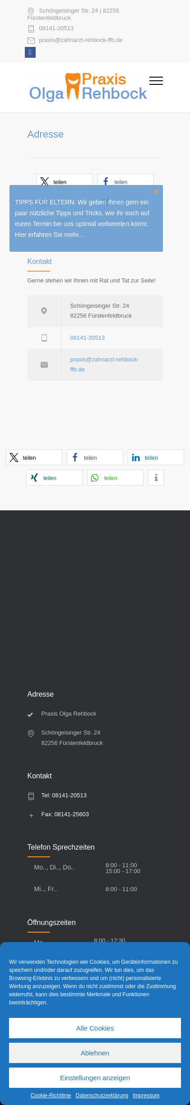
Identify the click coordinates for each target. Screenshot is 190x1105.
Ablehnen (95, 1053)
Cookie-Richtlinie (50, 1095)
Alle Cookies (95, 1028)
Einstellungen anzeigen (95, 1078)
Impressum (146, 1095)
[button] (34, 457)
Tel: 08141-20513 (64, 795)
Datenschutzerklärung (101, 1095)
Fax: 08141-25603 (65, 814)
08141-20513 (56, 28)
